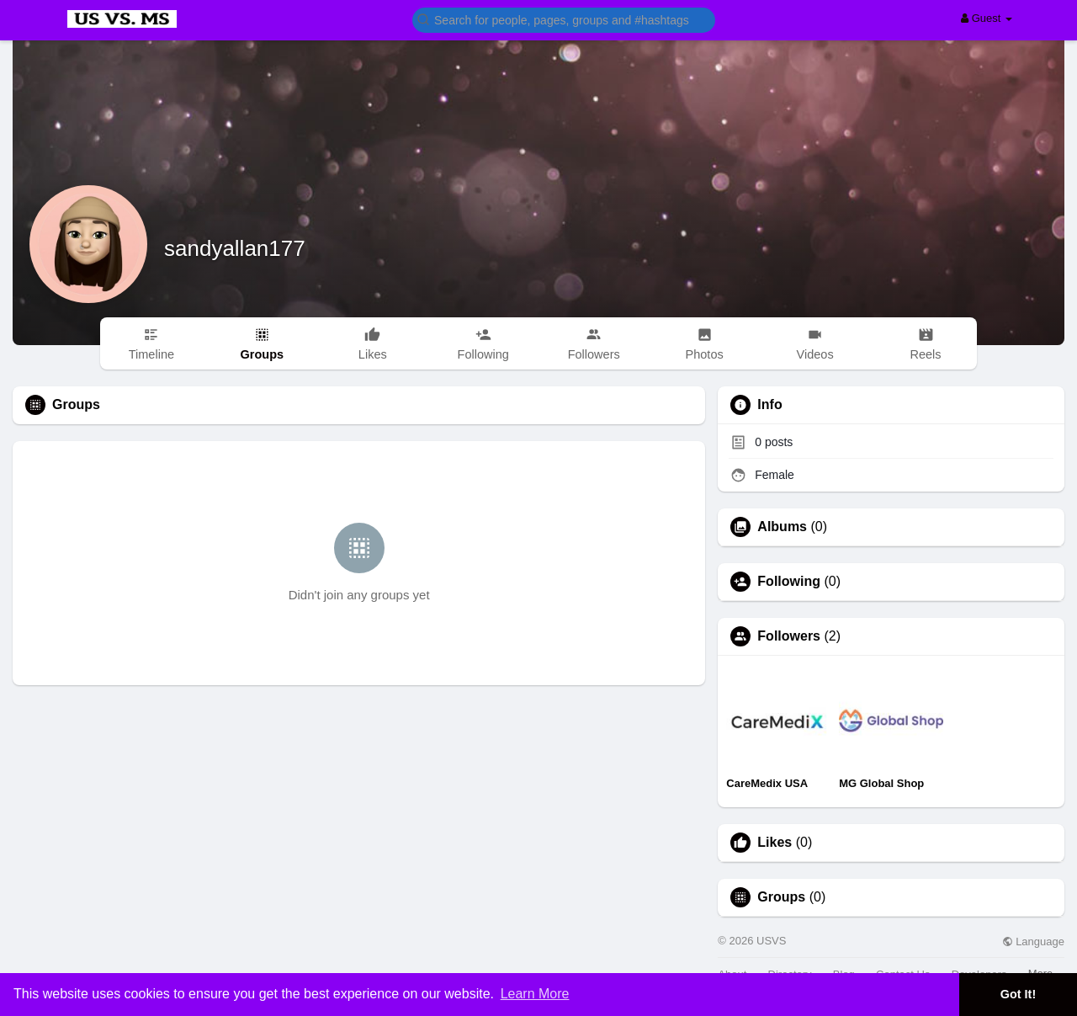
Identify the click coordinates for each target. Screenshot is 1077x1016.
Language (1033, 941)
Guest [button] (986, 18)
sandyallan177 (234, 248)
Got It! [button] (1018, 994)
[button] (563, 19)
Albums (782, 527)
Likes (774, 842)
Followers (788, 636)
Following (788, 581)
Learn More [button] (535, 994)
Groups (781, 897)
